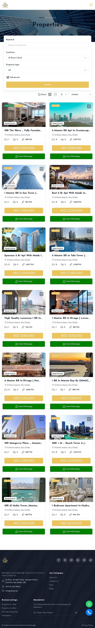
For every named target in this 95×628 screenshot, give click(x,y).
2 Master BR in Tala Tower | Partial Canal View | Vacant (68, 255)
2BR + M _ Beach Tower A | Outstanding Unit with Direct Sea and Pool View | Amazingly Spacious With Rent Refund (70, 443)
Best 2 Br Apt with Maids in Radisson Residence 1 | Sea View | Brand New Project (71, 193)
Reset (42, 94)
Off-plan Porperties (10, 612)
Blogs (51, 588)
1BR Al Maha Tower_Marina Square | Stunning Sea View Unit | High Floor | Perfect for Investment (23, 505)
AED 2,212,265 (24, 398)
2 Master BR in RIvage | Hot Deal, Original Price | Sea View (22, 380)
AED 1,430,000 (71, 336)
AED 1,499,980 (23, 210)
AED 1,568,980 (23, 336)
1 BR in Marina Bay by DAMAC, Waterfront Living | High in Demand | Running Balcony (70, 380)
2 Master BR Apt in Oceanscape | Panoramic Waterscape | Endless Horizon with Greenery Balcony (71, 130)
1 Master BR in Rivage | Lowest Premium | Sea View (70, 318)
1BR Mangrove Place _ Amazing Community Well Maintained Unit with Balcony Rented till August (23, 443)
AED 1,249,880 (23, 461)
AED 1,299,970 (71, 398)
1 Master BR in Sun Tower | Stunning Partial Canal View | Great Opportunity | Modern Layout (21, 193)
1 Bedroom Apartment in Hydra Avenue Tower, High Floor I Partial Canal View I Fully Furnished (70, 505)
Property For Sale (9, 604)
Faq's (51, 585)
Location (10, 52)
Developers (6, 615)
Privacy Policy (87, 625)
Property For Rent (9, 608)
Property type (12, 65)
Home (41, 17)
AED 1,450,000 (23, 523)
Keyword (10, 40)
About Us (53, 577)
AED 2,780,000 (71, 273)
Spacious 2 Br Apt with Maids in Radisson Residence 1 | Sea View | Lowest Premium (23, 255)
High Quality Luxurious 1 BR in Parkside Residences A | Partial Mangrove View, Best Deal (22, 318)
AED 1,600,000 (71, 523)
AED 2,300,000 (24, 273)
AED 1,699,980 (71, 148)
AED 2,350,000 (71, 210)
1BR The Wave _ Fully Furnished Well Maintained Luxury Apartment (23, 130)
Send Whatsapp (23, 156)
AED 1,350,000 (23, 148)
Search (47, 85)
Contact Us (54, 581)
